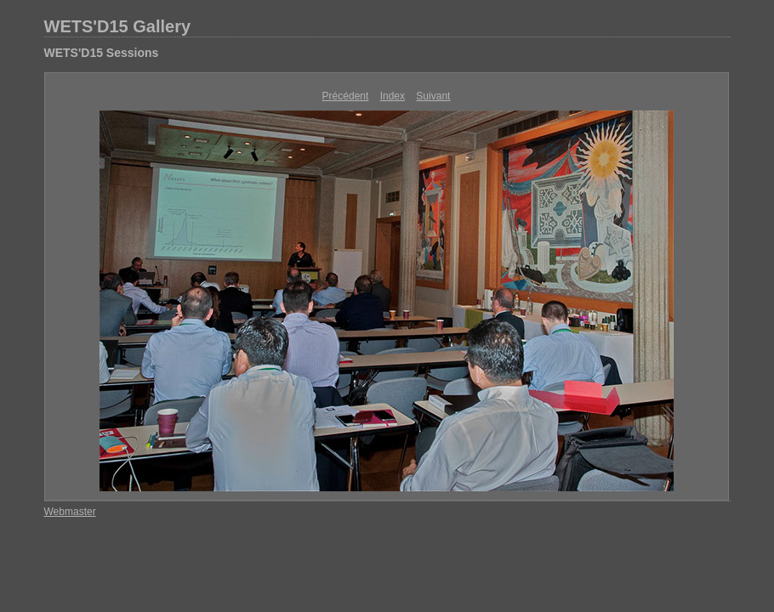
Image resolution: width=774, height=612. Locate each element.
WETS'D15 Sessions (101, 53)
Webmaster (70, 512)
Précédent (345, 96)
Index (392, 96)
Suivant (433, 96)
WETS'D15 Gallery (117, 26)
